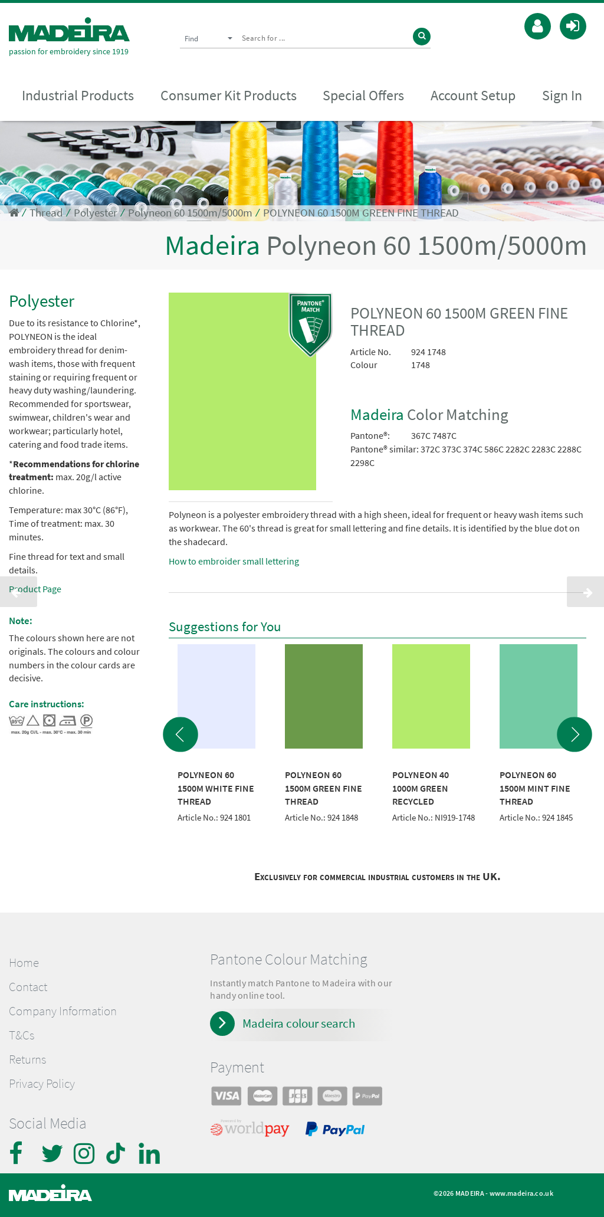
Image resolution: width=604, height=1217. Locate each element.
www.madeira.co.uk (521, 1193)
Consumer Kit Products (228, 95)
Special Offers (363, 95)
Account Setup (473, 95)
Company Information (63, 1011)
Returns (27, 1059)
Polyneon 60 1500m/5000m (190, 212)
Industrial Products (78, 95)
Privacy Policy (42, 1083)
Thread (46, 212)
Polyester (95, 212)
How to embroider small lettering (234, 561)
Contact (28, 987)
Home (24, 962)
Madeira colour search (298, 1023)
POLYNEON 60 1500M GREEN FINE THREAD (361, 212)
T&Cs (21, 1035)
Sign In (562, 95)
